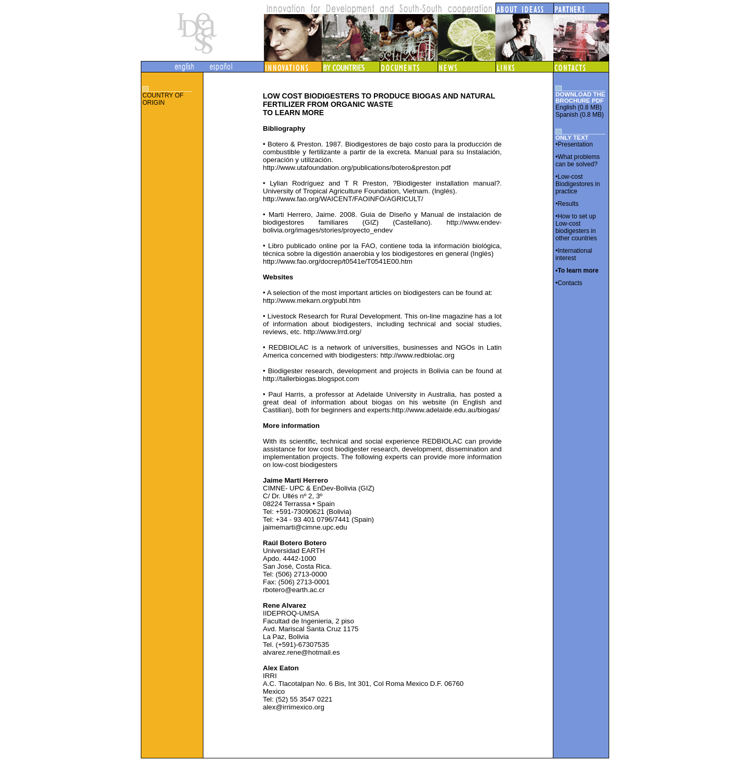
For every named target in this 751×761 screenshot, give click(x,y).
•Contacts (569, 283)
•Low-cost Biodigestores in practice (577, 184)
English (565, 107)
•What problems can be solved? (577, 160)
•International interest (573, 254)
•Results (566, 203)
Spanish (566, 114)
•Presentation (574, 144)
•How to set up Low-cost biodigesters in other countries (576, 227)
